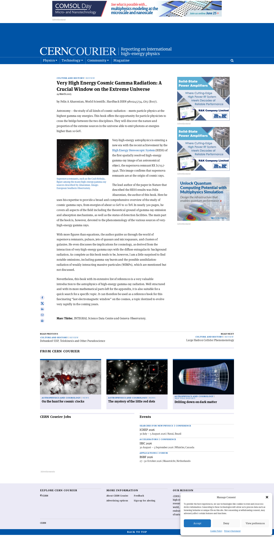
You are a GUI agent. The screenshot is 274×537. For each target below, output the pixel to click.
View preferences (255, 523)
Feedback (139, 497)
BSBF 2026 (146, 459)
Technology (71, 69)
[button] (267, 497)
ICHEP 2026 (147, 432)
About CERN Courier (117, 497)
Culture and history (70, 80)
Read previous (49, 336)
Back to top (137, 534)
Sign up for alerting (144, 502)
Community (97, 69)
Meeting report (185, 400)
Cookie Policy (216, 531)
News (85, 400)
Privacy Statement (232, 531)
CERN (43, 525)
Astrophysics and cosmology (61, 400)
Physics (49, 69)
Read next (227, 336)
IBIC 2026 (146, 445)
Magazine (121, 69)
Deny (226, 523)
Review (90, 80)
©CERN (44, 497)
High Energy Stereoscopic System (133, 152)
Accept (197, 523)
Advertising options (117, 502)
